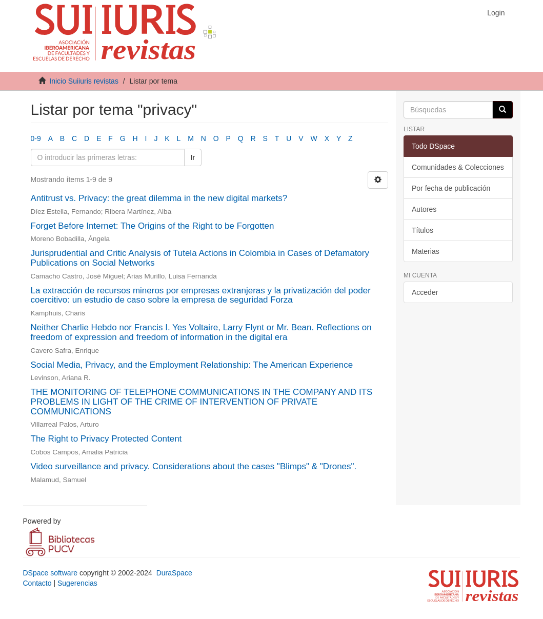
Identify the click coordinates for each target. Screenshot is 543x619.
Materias (425, 251)
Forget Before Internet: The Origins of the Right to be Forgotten (152, 226)
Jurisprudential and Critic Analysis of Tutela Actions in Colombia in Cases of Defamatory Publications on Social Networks (200, 258)
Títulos (422, 230)
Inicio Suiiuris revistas (83, 81)
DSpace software (50, 573)
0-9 (36, 138)
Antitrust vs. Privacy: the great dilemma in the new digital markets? (159, 198)
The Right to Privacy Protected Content (106, 439)
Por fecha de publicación (451, 188)
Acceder (425, 292)
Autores (424, 209)
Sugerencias (77, 583)
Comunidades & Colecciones (458, 167)
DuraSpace (174, 573)
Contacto (37, 583)
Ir (193, 157)
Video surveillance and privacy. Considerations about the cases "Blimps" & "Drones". (194, 466)
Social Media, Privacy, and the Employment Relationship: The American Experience (192, 365)
